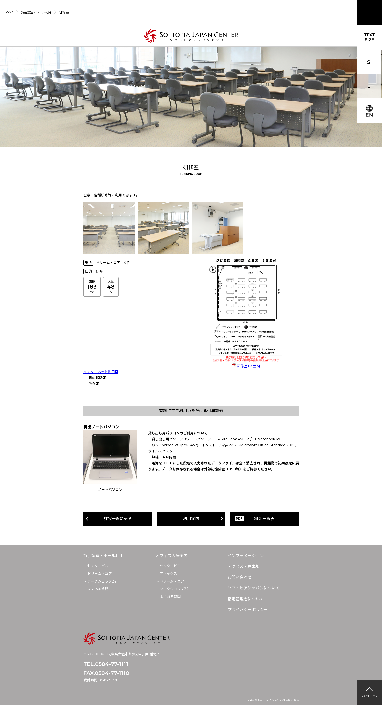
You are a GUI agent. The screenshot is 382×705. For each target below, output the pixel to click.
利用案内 (191, 518)
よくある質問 (97, 589)
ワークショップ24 (101, 581)
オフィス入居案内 (172, 555)
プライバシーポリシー (248, 609)
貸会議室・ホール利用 (103, 555)
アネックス (168, 573)
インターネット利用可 (100, 372)
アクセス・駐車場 (244, 566)
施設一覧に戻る (118, 518)
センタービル (97, 566)
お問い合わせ (240, 577)
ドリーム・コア (99, 573)
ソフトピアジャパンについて (254, 588)
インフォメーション (246, 555)
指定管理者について (246, 599)
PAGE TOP (369, 696)
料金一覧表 (264, 518)
